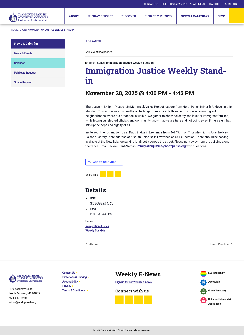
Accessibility (70, 281)
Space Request (23, 82)
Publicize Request (25, 72)
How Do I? (213, 4)
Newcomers (197, 4)
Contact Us (151, 4)
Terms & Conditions (74, 290)
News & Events (23, 53)
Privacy (66, 286)
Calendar (19, 63)
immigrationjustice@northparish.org (161, 146)
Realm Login (229, 4)
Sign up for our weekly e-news (133, 282)
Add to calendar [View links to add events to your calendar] (104, 162)
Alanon (94, 244)
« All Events (93, 40)
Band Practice (219, 244)
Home (14, 29)
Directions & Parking (174, 4)
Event (23, 29)
